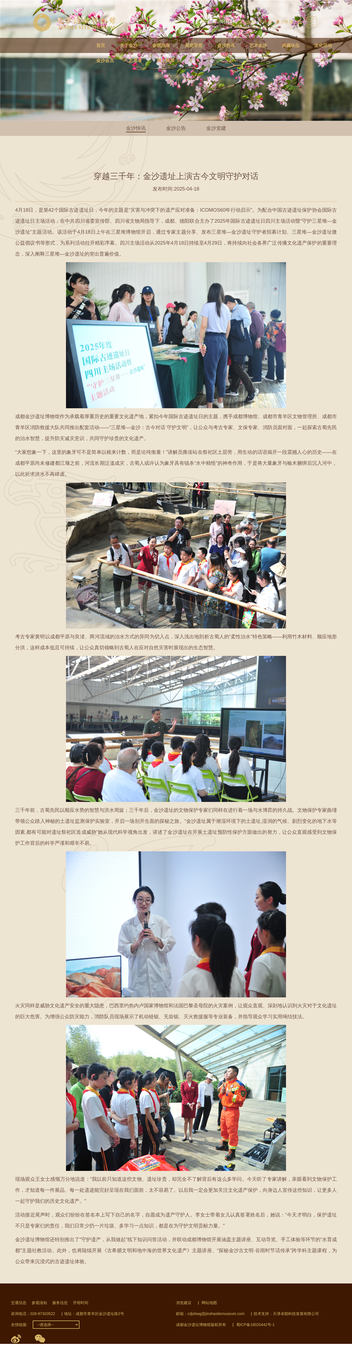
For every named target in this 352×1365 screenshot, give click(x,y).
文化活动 (323, 45)
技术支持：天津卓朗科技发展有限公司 (286, 1313)
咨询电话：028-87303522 (33, 1313)
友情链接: (19, 1324)
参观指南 (161, 45)
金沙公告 (176, 128)
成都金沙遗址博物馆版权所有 (201, 1324)
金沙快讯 (136, 128)
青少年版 (284, 21)
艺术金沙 (258, 45)
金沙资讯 (226, 45)
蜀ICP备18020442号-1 (255, 1324)
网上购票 (165, 60)
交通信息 (18, 1302)
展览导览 (193, 45)
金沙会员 (105, 60)
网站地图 (209, 1302)
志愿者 (135, 60)
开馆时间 (80, 1302)
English (248, 21)
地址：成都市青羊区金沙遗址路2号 (94, 1313)
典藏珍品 (290, 45)
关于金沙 (129, 45)
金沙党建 (216, 128)
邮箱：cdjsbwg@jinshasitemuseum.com (210, 1313)
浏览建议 (183, 1302)
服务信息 (60, 1302)
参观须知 (39, 1302)
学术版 (265, 21)
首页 (100, 45)
